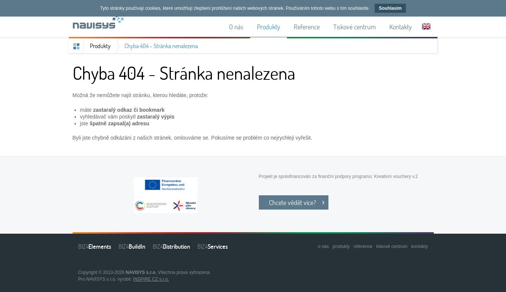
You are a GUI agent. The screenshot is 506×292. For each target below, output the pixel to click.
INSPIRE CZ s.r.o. (151, 279)
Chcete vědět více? (292, 202)
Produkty (100, 46)
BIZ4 (94, 246)
